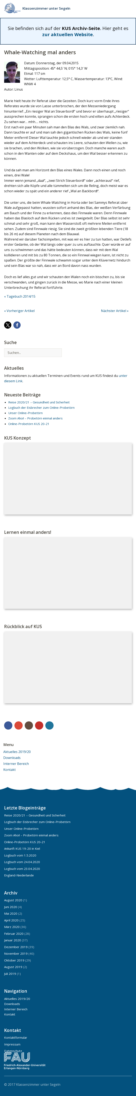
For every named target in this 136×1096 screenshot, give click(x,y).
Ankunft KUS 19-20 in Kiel (22, 848)
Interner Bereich (16, 763)
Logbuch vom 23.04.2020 (22, 869)
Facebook (8, 725)
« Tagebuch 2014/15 (19, 296)
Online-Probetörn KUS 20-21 (28, 424)
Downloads (12, 757)
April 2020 (11, 920)
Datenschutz (13, 1051)
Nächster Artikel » (115, 311)
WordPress (49, 725)
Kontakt (9, 769)
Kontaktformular (15, 1037)
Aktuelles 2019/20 (17, 751)
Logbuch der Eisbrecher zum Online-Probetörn (41, 407)
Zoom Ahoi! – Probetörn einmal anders (35, 418)
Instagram (29, 725)
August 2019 (13, 967)
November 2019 (16, 953)
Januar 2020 (12, 940)
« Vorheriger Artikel (19, 311)
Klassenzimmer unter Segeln (46, 8)
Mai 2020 (10, 913)
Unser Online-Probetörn (25, 413)
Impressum (12, 1044)
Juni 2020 (10, 907)
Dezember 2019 (16, 947)
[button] (7, 325)
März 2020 (12, 927)
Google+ (18, 725)
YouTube (39, 725)
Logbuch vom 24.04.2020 (22, 862)
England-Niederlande (19, 875)
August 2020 (13, 900)
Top (127, 1084)
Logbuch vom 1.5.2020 (20, 855)
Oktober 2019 (14, 960)
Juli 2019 (10, 974)
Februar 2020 (13, 933)
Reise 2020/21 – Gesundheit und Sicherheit (39, 402)
